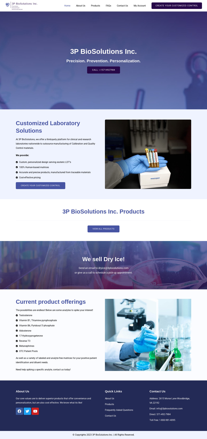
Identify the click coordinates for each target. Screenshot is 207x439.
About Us (85, 5)
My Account (140, 5)
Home (74, 5)
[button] (177, 5)
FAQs (111, 5)
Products (99, 5)
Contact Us (124, 5)
